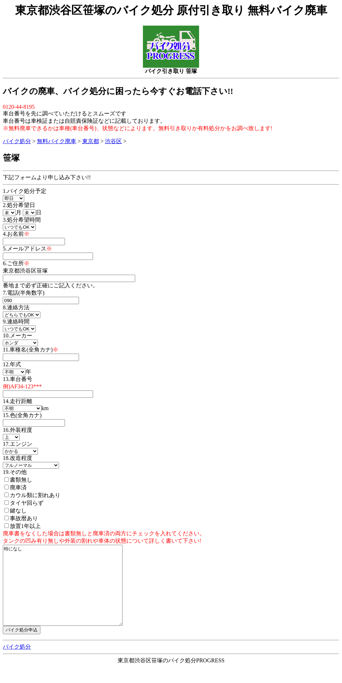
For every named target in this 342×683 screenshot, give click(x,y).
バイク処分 (17, 141)
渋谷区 (113, 141)
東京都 (90, 141)
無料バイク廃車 (56, 141)
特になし (70, 593)
